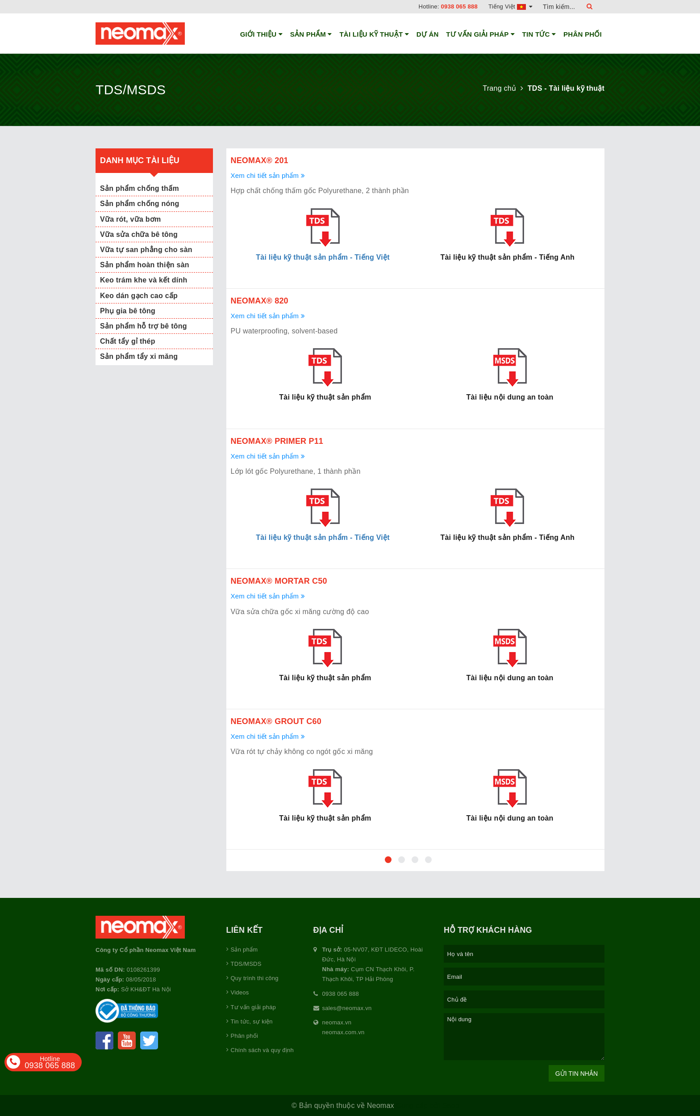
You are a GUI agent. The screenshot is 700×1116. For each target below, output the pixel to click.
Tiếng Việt (510, 6)
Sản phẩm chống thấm (139, 188)
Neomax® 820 (259, 300)
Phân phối (582, 34)
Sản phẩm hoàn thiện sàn (144, 265)
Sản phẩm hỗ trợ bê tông (143, 326)
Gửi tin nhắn (576, 1073)
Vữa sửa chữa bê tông (139, 234)
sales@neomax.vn (347, 1008)
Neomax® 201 (259, 160)
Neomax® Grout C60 (276, 721)
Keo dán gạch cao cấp (139, 295)
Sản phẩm (311, 34)
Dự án (428, 34)
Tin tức (539, 34)
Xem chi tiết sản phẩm (268, 175)
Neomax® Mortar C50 (279, 581)
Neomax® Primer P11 (277, 441)
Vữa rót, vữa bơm (130, 219)
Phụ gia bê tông (127, 311)
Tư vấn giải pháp (480, 34)
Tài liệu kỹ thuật (374, 34)
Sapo (450, 1105)
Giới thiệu (261, 34)
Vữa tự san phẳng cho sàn (146, 249)
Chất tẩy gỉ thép (127, 341)
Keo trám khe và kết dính (144, 280)
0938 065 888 (459, 6)
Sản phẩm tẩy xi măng (139, 356)
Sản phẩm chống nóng (139, 203)
